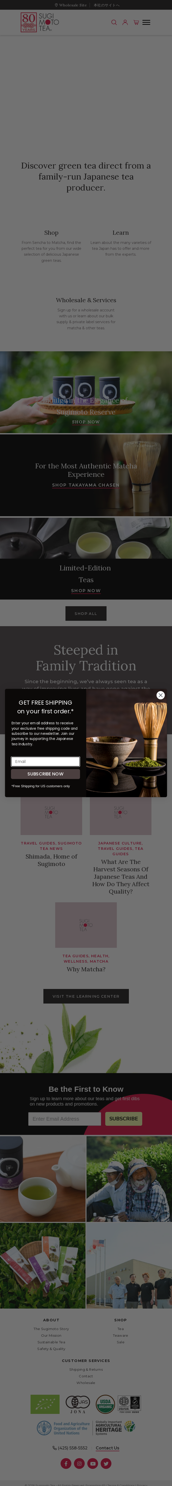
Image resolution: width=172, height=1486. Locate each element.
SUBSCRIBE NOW (45, 774)
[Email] (45, 762)
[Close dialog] (160, 695)
